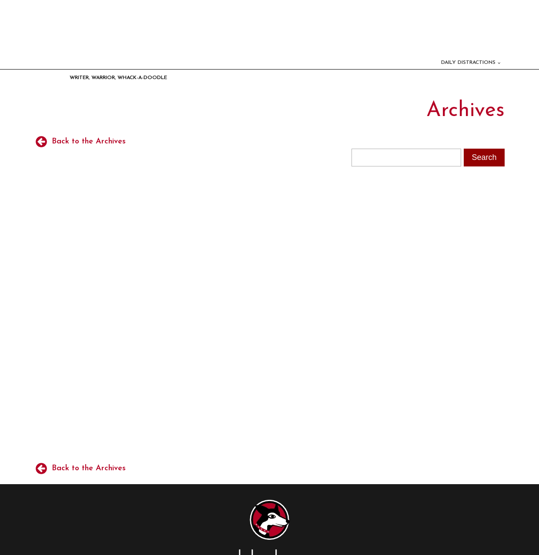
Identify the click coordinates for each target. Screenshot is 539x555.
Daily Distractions (468, 62)
